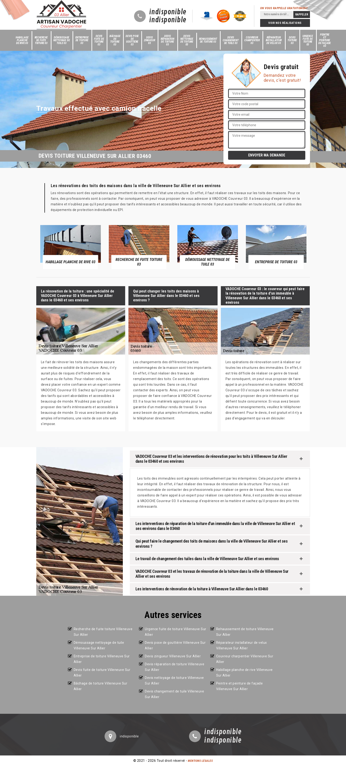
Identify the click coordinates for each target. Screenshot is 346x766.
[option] (70, 247)
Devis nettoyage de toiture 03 (186, 40)
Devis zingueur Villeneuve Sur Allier (173, 656)
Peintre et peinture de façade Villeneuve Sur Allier (239, 686)
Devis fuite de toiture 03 (99, 40)
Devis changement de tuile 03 (230, 40)
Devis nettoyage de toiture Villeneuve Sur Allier (174, 680)
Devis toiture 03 (292, 40)
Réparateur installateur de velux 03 (274, 40)
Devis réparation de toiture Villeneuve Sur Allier (174, 667)
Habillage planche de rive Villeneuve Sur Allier (244, 672)
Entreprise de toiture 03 (82, 40)
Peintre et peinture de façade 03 (324, 40)
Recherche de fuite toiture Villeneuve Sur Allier (103, 631)
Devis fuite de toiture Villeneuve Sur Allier (102, 672)
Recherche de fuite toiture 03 (41, 40)
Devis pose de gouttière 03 (132, 40)
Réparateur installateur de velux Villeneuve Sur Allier (241, 645)
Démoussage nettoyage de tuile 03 (61, 40)
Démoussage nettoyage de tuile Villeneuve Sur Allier (99, 645)
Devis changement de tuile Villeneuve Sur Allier (174, 694)
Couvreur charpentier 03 (252, 40)
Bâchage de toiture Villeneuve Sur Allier (100, 686)
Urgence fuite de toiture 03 (307, 40)
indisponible (167, 12)
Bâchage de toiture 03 (114, 40)
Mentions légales (200, 760)
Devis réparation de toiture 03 (167, 40)
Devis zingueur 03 (149, 40)
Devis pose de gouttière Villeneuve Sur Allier (175, 645)
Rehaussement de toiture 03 (208, 40)
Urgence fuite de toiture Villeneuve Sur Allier (175, 631)
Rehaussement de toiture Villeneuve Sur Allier (245, 631)
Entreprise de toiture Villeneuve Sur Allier (102, 659)
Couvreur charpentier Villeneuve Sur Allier (244, 659)
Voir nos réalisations (285, 23)
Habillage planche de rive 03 (22, 40)
